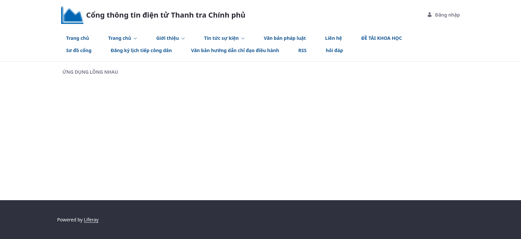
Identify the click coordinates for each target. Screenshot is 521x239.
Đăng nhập (443, 15)
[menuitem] (77, 38)
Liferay (91, 219)
